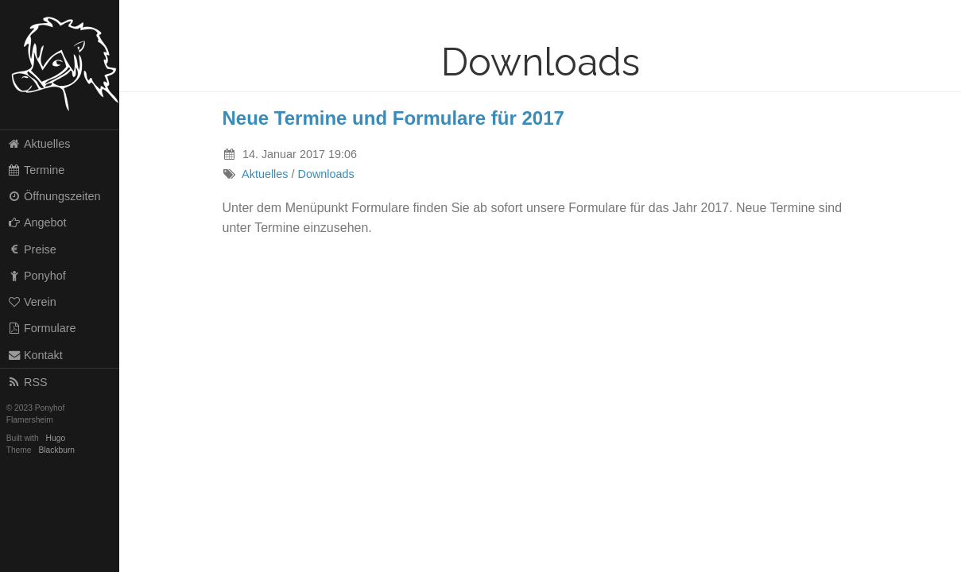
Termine (36, 170)
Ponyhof (36, 275)
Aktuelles (39, 143)
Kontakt (35, 355)
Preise (31, 249)
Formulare (41, 328)
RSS (27, 382)
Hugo (55, 438)
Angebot (37, 222)
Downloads (326, 174)
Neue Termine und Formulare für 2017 (393, 118)
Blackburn (57, 450)
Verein (31, 302)
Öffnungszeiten (54, 196)
